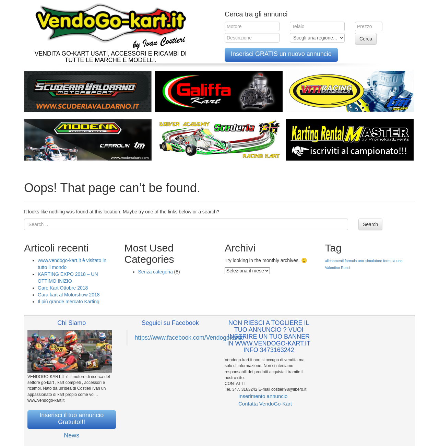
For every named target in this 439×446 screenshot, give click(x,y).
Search (370, 224)
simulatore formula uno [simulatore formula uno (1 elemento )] (383, 261)
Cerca (365, 39)
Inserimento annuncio (262, 396)
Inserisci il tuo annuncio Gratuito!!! (71, 418)
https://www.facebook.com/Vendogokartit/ (190, 337)
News (71, 435)
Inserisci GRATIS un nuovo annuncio (281, 53)
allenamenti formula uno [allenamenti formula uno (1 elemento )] (344, 261)
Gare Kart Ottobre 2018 (63, 288)
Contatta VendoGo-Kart (265, 404)
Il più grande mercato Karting (68, 301)
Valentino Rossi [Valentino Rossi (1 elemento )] (337, 268)
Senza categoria (155, 271)
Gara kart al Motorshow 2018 (69, 294)
